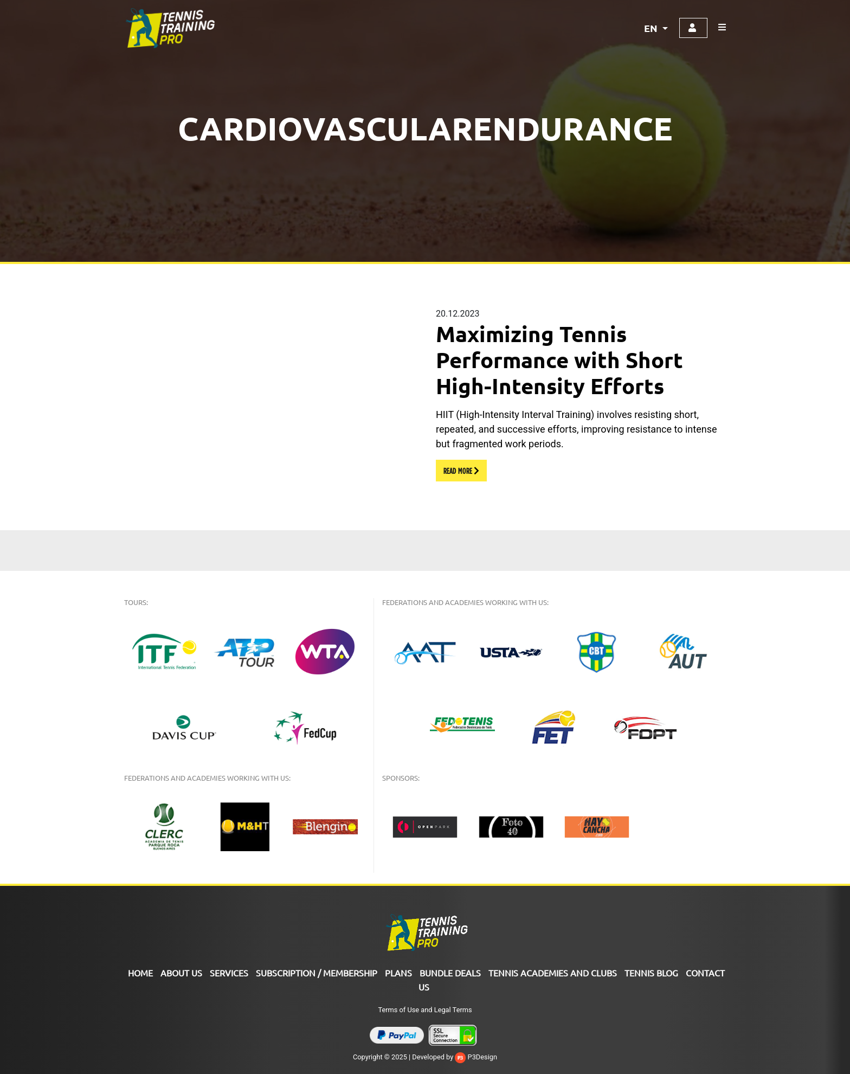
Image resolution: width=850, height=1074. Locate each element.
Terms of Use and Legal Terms (425, 1010)
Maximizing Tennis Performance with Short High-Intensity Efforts (559, 359)
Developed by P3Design (454, 1057)
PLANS (398, 972)
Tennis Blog (651, 972)
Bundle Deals (450, 972)
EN (652, 28)
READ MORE (461, 470)
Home (140, 972)
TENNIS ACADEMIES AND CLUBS (552, 972)
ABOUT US (181, 972)
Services (229, 972)
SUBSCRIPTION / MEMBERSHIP (316, 972)
